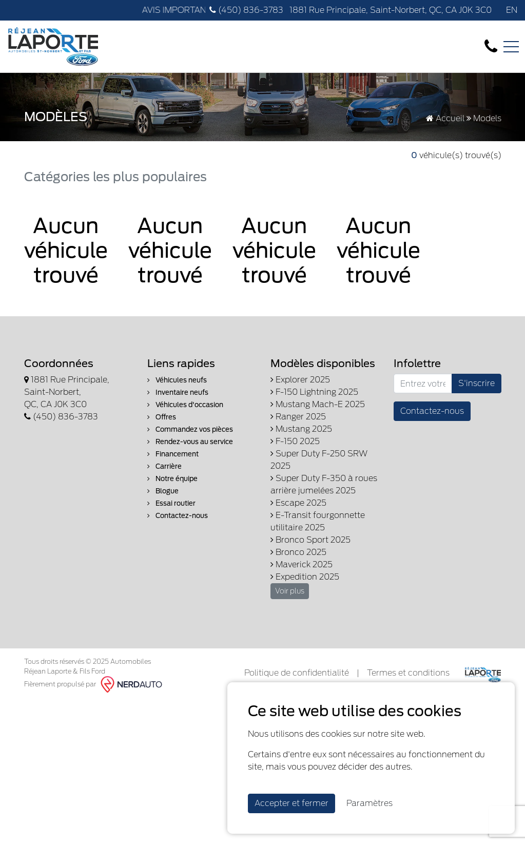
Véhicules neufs (177, 380)
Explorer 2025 (300, 380)
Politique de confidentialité (296, 673)
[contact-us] (490, 46)
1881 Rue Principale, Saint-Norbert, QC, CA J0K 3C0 (389, 10)
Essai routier (171, 503)
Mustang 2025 (301, 429)
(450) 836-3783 (246, 10)
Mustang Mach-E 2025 (317, 404)
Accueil (445, 118)
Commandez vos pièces (190, 429)
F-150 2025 (295, 441)
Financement (173, 454)
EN (511, 10)
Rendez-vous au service (190, 442)
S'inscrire (476, 383)
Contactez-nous (177, 516)
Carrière (164, 466)
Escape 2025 (298, 503)
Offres (161, 417)
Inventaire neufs (177, 392)
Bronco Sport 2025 (310, 540)
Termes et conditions (408, 673)
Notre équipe (172, 479)
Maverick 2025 (301, 564)
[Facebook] (497, 10)
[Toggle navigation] (511, 46)
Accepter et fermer (291, 803)
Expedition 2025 (304, 577)
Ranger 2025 (298, 416)
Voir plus (289, 591)
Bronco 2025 (298, 552)
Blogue (163, 491)
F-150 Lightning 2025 (314, 392)
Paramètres (369, 803)
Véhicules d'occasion (185, 405)
